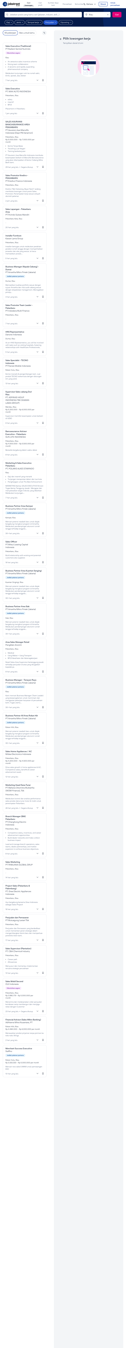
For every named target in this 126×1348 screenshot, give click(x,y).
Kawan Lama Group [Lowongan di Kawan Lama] (14, 245)
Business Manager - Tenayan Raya (20, 686)
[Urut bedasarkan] (44, 39)
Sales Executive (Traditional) (18, 52)
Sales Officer (11, 548)
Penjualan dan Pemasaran (17, 924)
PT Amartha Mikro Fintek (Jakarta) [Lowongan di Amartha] (20, 278)
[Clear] (108, 21)
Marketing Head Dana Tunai (17, 791)
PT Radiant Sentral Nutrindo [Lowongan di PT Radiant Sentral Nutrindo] (17, 55)
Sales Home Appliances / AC (18, 758)
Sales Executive (12, 95)
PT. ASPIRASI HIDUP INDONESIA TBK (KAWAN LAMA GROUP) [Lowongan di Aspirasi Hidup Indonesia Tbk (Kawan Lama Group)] (17, 407)
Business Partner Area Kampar (19, 512)
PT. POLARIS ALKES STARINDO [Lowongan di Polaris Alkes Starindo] (19, 475)
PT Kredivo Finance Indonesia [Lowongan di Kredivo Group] (18, 187)
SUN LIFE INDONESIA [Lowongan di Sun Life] (15, 443)
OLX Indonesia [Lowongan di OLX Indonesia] (12, 990)
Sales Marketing (12, 868)
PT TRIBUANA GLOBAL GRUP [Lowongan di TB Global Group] (19, 871)
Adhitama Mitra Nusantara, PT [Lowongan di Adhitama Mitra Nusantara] (19, 1029)
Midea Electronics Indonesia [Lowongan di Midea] (18, 760)
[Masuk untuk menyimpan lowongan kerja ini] (43, 86)
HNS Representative (14, 338)
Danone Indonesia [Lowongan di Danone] (13, 341)
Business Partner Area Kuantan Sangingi (23, 577)
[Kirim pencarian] (116, 21)
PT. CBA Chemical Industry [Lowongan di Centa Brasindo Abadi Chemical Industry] (17, 957)
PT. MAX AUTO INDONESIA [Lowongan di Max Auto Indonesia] (18, 98)
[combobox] (43, 21)
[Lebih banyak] (37, 86)
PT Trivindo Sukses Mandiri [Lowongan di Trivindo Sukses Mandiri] (17, 221)
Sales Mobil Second (14, 988)
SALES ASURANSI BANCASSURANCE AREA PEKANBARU (17, 131)
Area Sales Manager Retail (17, 648)
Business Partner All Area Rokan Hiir (21, 722)
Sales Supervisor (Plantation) (18, 955)
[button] (87, 4)
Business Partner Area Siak (17, 613)
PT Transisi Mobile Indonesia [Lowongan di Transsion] (18, 372)
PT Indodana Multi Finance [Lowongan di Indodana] (17, 317)
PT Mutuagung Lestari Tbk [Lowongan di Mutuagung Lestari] (17, 926)
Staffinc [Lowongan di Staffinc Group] (8, 1057)
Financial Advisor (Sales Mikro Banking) (23, 1026)
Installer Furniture (13, 242)
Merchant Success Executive (18, 1055)
